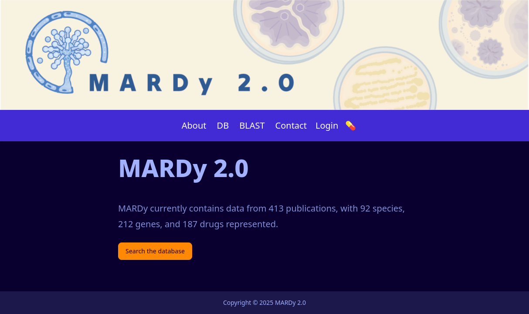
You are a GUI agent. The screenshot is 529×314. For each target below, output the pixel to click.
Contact (291, 125)
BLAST (251, 125)
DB (223, 125)
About (194, 125)
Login (326, 125)
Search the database (155, 251)
